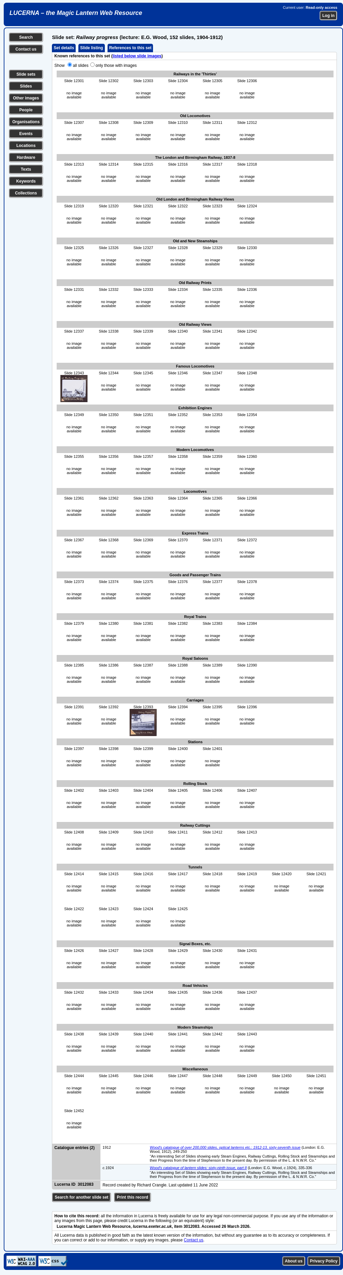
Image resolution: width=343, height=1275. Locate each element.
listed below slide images (137, 56)
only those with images (116, 65)
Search (26, 37)
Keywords (26, 181)
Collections (26, 193)
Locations (26, 145)
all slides (81, 65)
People (26, 110)
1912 (106, 1147)
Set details (64, 47)
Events (26, 133)
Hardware (26, 157)
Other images (26, 98)
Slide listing (91, 47)
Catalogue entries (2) (74, 1147)
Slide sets (25, 74)
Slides (26, 86)
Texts (26, 169)
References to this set (130, 47)
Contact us (25, 49)
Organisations (26, 121)
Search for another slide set (81, 1197)
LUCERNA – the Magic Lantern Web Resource (75, 13)
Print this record (132, 1197)
